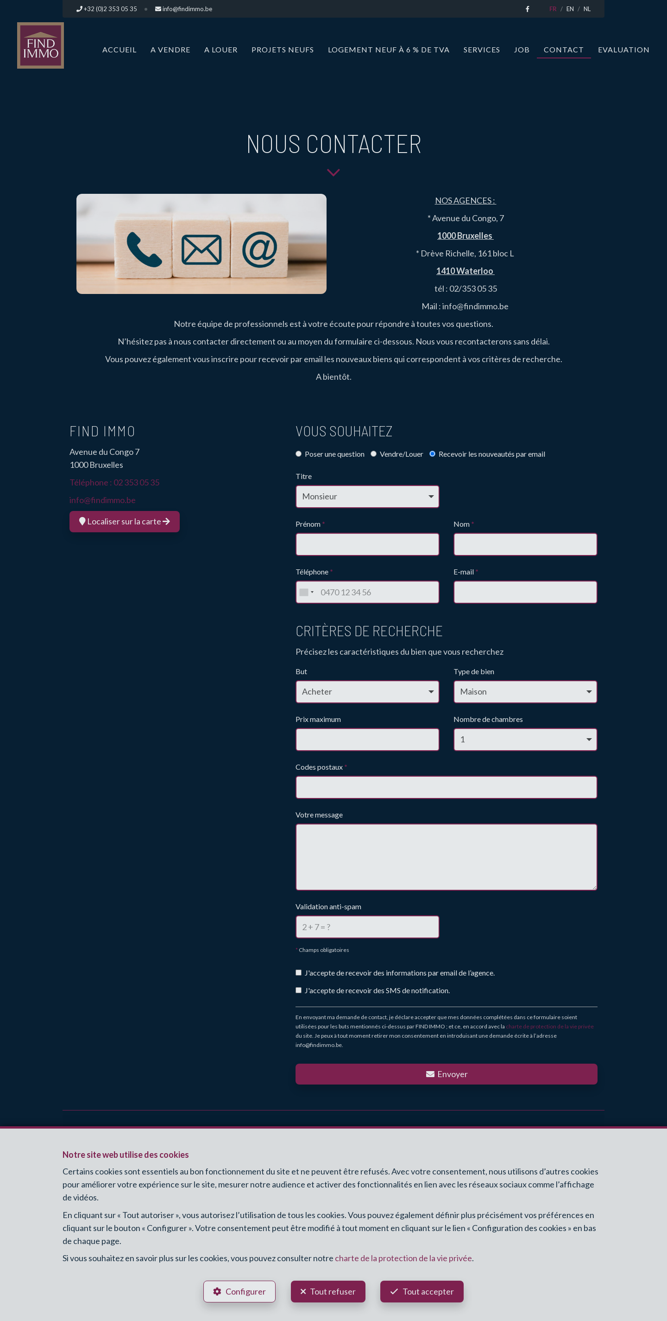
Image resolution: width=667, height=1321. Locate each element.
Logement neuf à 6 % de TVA (389, 49)
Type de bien (473, 671)
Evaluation (624, 49)
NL (587, 9)
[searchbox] (302, 784)
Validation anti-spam (328, 906)
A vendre (170, 49)
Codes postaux (321, 766)
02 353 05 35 (136, 482)
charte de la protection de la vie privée (403, 1258)
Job (522, 49)
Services (482, 49)
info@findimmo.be (102, 500)
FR (553, 9)
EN (570, 9)
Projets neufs (283, 49)
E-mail (465, 571)
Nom (463, 523)
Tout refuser (333, 1291)
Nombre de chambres (488, 719)
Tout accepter (428, 1291)
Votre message (319, 814)
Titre (304, 476)
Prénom (310, 523)
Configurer (246, 1291)
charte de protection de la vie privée (550, 1026)
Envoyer (446, 1074)
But (301, 671)
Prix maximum (318, 719)
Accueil (119, 49)
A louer (221, 49)
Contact (564, 49)
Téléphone (314, 571)
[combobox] (306, 592)
